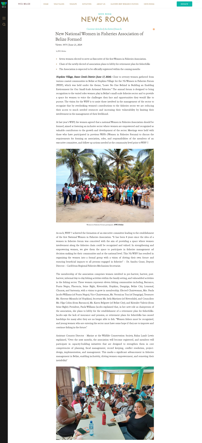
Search (118, 29)
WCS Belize (24, 4)
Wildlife (73, 4)
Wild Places (59, 4)
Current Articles (95, 29)
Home (45, 4)
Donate (184, 4)
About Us (101, 4)
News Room (149, 4)
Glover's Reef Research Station (124, 4)
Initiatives (86, 4)
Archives (108, 29)
